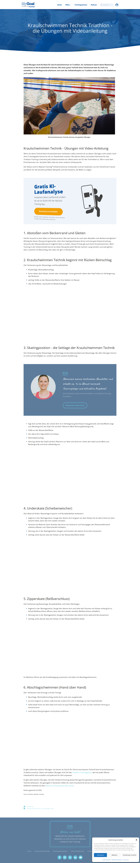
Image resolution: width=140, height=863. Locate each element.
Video (52, 808)
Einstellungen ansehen (129, 855)
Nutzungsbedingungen (60, 851)
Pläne (67, 5)
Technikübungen (45, 808)
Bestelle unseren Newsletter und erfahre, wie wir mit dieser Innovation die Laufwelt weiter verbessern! (47, 218)
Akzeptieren (100, 855)
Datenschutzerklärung (117, 859)
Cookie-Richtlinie (106, 859)
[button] (136, 840)
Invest (29, 851)
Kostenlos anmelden (48, 211)
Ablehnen (114, 855)
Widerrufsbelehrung (77, 851)
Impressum (126, 859)
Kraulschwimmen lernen (33, 808)
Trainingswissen (81, 5)
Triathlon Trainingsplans (82, 772)
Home (59, 5)
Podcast (94, 5)
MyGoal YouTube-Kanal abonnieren (59, 785)
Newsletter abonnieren (75, 405)
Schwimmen (30, 806)
